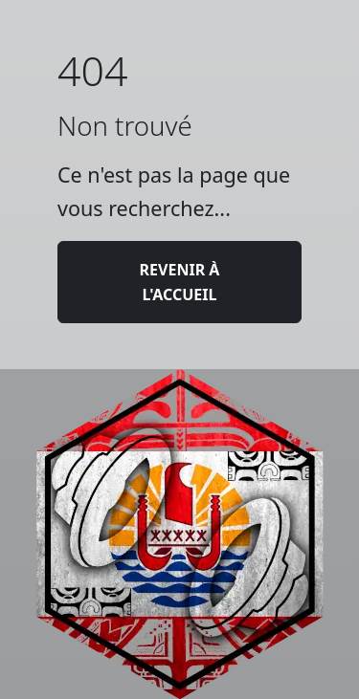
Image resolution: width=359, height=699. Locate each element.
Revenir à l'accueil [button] (180, 282)
